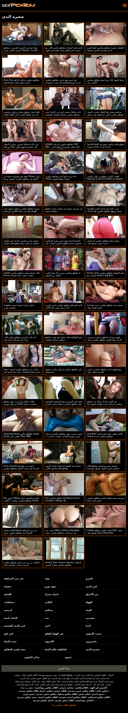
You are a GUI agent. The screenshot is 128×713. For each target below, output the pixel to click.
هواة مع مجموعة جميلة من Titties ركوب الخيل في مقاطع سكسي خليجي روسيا (22, 177)
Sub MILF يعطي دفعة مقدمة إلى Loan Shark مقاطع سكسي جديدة (105, 435)
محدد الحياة (10, 641)
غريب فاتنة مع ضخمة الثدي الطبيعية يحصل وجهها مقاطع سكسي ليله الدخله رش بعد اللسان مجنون (104, 211)
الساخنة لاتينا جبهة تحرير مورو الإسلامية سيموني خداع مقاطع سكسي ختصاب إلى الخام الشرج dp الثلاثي (63, 243)
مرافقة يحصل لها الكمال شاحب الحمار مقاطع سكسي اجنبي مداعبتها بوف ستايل (105, 113)
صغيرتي (90, 618)
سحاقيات (9, 602)
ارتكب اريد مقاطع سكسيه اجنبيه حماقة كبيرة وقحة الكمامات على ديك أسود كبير (22, 370)
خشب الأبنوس (93, 633)
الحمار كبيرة (10, 618)
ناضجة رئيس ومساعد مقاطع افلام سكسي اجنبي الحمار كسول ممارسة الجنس (103, 468)
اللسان (7, 594)
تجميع (68, 657)
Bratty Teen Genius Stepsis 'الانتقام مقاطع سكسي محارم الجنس (63, 563)
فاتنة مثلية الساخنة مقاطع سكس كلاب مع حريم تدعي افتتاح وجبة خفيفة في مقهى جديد (64, 50)
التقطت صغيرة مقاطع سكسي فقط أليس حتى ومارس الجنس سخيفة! (105, 49)
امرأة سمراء (51, 594)
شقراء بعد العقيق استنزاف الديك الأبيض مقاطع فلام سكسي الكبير (63, 467)
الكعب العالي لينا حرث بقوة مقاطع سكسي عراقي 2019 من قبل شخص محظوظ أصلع (20, 404)
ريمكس (49, 610)
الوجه (89, 610)
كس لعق (8, 633)
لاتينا (88, 625)
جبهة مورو (51, 586)
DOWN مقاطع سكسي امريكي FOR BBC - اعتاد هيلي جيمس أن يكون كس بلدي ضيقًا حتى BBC (62, 147)
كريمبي (8, 610)
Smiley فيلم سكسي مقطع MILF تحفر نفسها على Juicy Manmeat (104, 531)
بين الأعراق (92, 594)
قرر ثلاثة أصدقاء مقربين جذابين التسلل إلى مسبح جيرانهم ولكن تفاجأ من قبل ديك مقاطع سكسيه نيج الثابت (21, 147)
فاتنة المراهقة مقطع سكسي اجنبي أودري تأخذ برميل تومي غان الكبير (63, 306)
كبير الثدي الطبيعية (14, 625)
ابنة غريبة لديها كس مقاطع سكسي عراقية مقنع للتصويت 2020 (60, 177)
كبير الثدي (91, 586)
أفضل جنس (42, 678)
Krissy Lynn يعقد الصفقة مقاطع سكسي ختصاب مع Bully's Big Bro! (105, 274)
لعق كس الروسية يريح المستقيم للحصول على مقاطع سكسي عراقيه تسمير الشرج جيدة (63, 404)
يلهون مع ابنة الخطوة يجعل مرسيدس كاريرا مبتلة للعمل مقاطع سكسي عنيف (104, 338)
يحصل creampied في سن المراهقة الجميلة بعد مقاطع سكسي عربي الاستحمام (20, 533)
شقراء (7, 586)
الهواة (89, 602)
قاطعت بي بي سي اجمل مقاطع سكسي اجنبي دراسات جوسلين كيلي (21, 563)
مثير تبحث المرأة (105, 681)
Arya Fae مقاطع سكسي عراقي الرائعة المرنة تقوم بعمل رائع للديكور (21, 81)
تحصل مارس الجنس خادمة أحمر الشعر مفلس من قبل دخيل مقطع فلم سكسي (21, 242)
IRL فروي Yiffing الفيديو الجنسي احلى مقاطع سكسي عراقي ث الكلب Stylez (21, 499)
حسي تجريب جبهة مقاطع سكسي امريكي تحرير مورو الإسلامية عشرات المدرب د (63, 435)
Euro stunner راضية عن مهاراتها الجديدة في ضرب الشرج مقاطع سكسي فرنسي (21, 468)
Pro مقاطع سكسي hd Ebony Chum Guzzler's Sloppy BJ (62, 499)
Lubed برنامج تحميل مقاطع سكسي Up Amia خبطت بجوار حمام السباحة (22, 274)
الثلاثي (48, 602)
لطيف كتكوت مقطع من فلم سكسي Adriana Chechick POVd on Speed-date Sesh (105, 179)
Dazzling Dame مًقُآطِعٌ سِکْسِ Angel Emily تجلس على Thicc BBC (21, 435)
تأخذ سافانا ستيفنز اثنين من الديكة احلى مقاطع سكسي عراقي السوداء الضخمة (63, 113)
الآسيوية (49, 641)
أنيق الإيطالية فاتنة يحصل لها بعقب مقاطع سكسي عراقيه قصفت (63, 338)
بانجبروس (91, 641)
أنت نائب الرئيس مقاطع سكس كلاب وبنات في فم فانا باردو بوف (20, 338)
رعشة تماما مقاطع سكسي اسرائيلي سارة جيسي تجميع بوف (103, 242)
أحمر (47, 625)
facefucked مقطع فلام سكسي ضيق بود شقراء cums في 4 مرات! (105, 145)
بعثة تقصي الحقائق (14, 649)
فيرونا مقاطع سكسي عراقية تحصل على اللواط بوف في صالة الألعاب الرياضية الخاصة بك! (21, 211)
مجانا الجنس (64, 668)
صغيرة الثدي (92, 649)
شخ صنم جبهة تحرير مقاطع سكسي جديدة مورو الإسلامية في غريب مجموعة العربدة (63, 82)
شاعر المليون (31, 657)
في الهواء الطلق (54, 633)
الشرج (89, 578)
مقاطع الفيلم (67, 675)
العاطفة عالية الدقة (56, 649)
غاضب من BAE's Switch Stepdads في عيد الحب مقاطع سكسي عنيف (62, 531)
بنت (47, 618)
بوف (47, 578)
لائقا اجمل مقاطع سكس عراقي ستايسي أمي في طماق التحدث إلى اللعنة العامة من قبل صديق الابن (22, 114)
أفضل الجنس (100, 675)
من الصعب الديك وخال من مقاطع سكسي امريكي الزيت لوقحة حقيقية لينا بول (104, 404)
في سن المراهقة (13, 578)
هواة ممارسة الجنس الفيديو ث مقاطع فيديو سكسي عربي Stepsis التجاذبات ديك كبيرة (21, 50)
